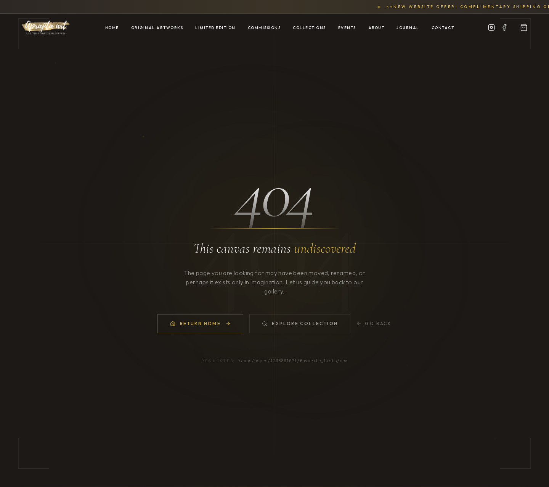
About (376, 27)
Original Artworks (157, 27)
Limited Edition (215, 27)
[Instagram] (491, 27)
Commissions (264, 27)
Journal (407, 27)
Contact (443, 27)
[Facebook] (504, 27)
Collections (309, 27)
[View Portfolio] (524, 27)
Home (112, 27)
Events (347, 27)
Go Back (374, 324)
